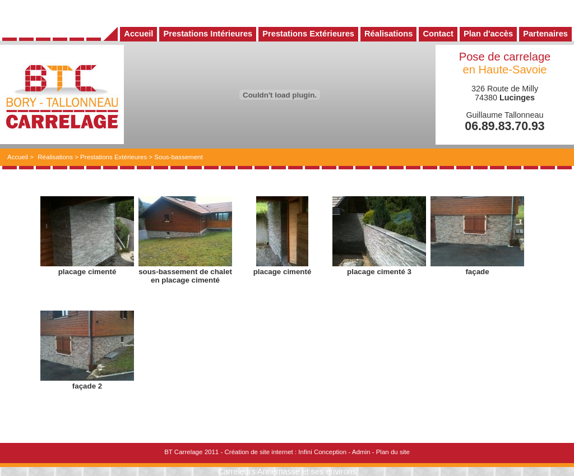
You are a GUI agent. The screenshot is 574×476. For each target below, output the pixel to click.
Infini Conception (322, 452)
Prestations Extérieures (113, 157)
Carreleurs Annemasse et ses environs (286, 471)
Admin (361, 452)
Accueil (17, 157)
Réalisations (55, 157)
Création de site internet (258, 452)
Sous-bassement (178, 157)
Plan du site (393, 452)
